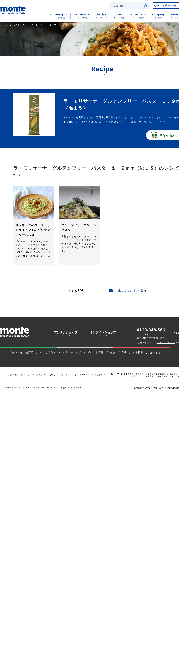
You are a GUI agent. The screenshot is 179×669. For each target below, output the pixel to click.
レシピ (16, 25)
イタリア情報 (118, 352)
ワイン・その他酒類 (21, 352)
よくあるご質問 (11, 375)
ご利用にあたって (68, 375)
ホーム (3, 25)
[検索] (126, 6)
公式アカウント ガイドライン (93, 375)
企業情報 (138, 352)
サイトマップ (27, 375)
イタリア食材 (48, 352)
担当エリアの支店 (166, 342)
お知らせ (155, 352)
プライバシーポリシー (46, 375)
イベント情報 (96, 352)
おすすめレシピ (71, 352)
